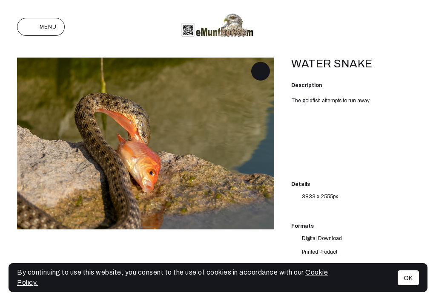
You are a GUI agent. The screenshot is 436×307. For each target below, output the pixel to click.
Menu (41, 27)
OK (408, 277)
